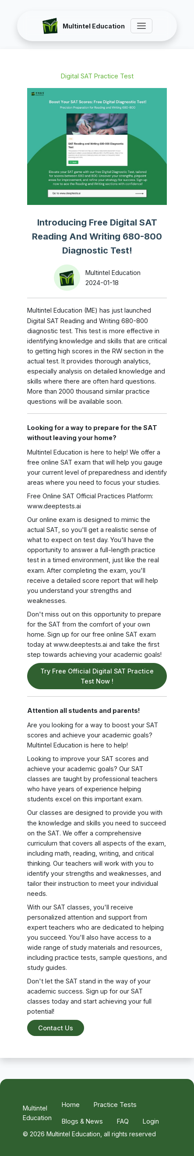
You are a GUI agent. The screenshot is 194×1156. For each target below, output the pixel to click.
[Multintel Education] (83, 26)
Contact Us (55, 1028)
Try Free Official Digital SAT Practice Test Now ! (97, 676)
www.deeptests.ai (54, 506)
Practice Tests (115, 1104)
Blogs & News (82, 1121)
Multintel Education (37, 1112)
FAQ (123, 1121)
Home (71, 1104)
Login (151, 1121)
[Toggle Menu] (141, 25)
